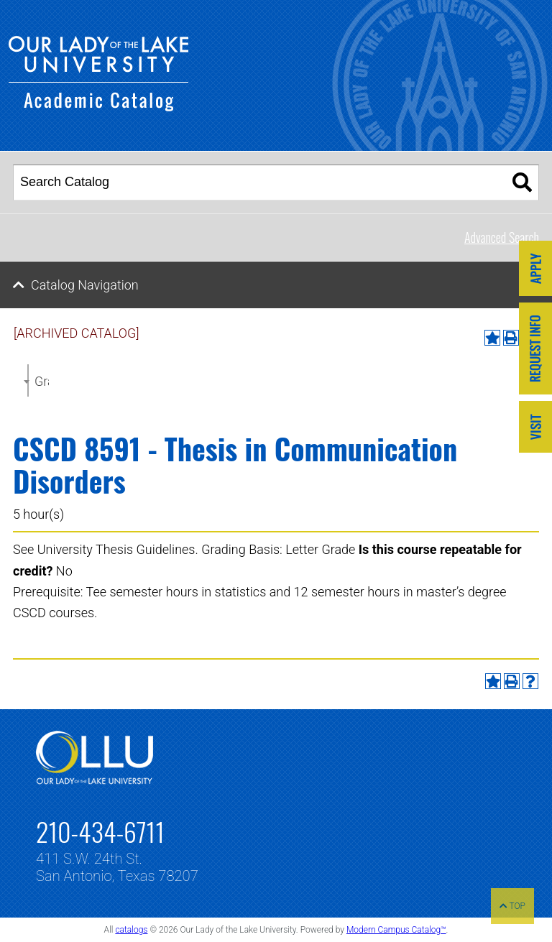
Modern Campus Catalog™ (396, 930)
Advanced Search (501, 237)
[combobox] (28, 380)
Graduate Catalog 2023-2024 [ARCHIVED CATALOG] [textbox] (41, 381)
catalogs (131, 930)
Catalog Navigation (85, 284)
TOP (512, 906)
